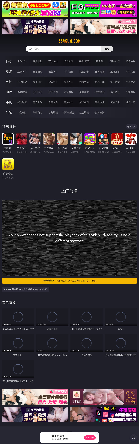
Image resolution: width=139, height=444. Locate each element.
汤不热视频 (68, 112)
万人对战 (53, 61)
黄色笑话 (115, 102)
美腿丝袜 (84, 92)
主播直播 (115, 71)
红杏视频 (84, 112)
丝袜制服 (99, 71)
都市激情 (22, 102)
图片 (9, 92)
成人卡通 (53, 81)
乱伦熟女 (115, 81)
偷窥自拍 (22, 92)
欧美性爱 (68, 81)
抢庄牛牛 (130, 61)
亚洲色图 (37, 92)
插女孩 (22, 112)
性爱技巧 (130, 102)
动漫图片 (68, 92)
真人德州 (37, 61)
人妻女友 (53, 102)
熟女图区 (115, 92)
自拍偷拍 (37, 71)
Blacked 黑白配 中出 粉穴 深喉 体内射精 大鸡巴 (25, 289)
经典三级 (99, 81)
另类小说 (99, 102)
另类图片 (130, 92)
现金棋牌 (115, 61)
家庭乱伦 (37, 102)
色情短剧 (99, 112)
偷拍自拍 (37, 81)
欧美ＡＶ (53, 71)
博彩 (9, 61)
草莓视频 (53, 112)
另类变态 (130, 81)
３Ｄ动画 (68, 71)
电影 (9, 82)
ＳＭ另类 (130, 71)
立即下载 (90, 437)
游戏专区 (68, 61)
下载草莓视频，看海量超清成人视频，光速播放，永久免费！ (88, 280)
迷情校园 (84, 102)
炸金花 (99, 61)
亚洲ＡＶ (22, 71)
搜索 (107, 48)
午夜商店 (37, 112)
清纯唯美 (99, 92)
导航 (9, 112)
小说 (9, 102)
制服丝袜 (84, 81)
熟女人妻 (84, 71)
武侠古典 (68, 102)
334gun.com (69, 41)
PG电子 (22, 61)
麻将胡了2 (84, 61)
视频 (9, 71)
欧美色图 (53, 92)
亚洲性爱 (22, 81)
